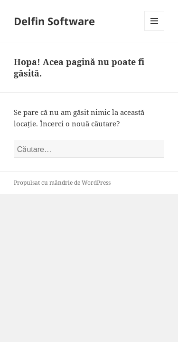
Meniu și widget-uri (154, 30)
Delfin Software (54, 21)
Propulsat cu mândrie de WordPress (62, 183)
